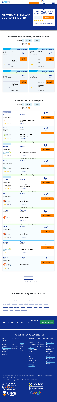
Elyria (4, 304)
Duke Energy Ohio (32, 360)
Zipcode (34, 320)
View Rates (48, 17)
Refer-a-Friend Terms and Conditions (49, 360)
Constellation (14, 341)
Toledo (11, 310)
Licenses (48, 363)
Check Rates (34, 3)
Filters (36, 40)
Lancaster (31, 304)
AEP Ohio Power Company (32, 345)
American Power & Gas (15, 343)
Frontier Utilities (14, 346)
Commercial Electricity (5, 350)
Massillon (23, 307)
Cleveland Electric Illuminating (32, 350)
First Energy (31, 362)
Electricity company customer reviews (44, 23)
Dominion (30, 358)
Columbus (33, 301)
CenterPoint (31, 347)
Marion (11, 307)
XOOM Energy (14, 348)
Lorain (40, 304)
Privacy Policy (49, 351)
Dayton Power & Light (32, 355)
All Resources (40, 346)
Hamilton (21, 304)
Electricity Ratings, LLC (31, 375)
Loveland (46, 304)
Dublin (50, 301)
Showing (19, 40)
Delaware (45, 301)
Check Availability (47, 322)
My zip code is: (22, 1)
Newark (35, 307)
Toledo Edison (31, 365)
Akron (4, 301)
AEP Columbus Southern (32, 341)
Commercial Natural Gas (5, 353)
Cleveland (27, 301)
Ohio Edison (31, 364)
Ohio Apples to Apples (41, 341)
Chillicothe (15, 301)
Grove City (14, 304)
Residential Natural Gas (4, 347)
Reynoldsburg (47, 307)
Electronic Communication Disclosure (50, 348)
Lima (36, 304)
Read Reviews (40, 344)
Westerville (17, 310)
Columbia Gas (31, 353)
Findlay (9, 304)
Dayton (39, 301)
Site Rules (48, 353)
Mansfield (5, 307)
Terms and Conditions (49, 356)
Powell (40, 307)
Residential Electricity (4, 343)
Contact (48, 341)
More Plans (28, 278)
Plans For (19, 44)
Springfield (5, 310)
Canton (9, 301)
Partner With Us (50, 343)
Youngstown (24, 310)
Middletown (29, 307)
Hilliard (26, 304)
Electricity (28, 40)
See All (21, 350)
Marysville (16, 307)
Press (47, 344)
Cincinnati (21, 301)
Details (15, 67)
